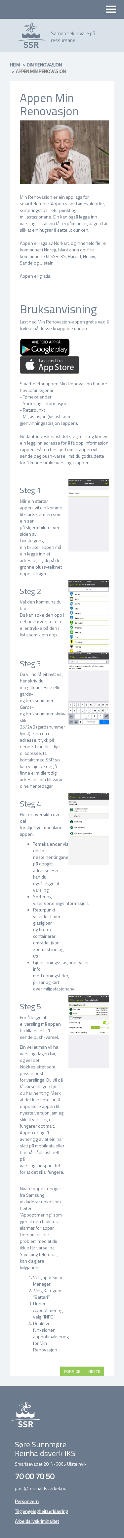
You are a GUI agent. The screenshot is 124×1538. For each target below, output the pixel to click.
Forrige (72, 1371)
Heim (15, 64)
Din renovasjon (44, 64)
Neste (94, 1371)
